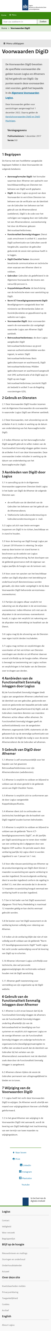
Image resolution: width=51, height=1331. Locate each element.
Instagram (27, 1171)
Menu (14, 15)
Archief (5, 1310)
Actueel (5, 1271)
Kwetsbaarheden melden (14, 1286)
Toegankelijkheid (10, 1298)
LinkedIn (27, 1165)
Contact (5, 1220)
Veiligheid (6, 1226)
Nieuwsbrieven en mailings (14, 1253)
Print (18, 1159)
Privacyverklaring (10, 1292)
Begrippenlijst (8, 1238)
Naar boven (21, 1152)
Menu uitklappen (15, 43)
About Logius (8, 1325)
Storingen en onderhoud (13, 1259)
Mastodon (27, 1178)
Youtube (26, 1184)
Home (3, 15)
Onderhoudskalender (12, 1265)
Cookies (5, 1304)
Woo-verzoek (8, 1232)
